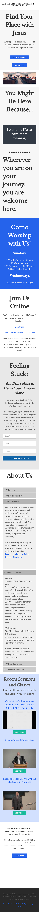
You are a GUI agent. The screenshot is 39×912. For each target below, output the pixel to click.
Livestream (19, 327)
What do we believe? (15, 496)
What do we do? (13, 501)
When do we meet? (14, 572)
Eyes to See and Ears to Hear (19, 740)
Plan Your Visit (19, 57)
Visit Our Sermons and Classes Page (19, 333)
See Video (19, 732)
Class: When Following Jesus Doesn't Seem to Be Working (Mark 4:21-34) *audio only (19, 704)
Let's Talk (20, 856)
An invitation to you (15, 669)
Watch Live (19, 65)
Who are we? (11, 490)
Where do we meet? (14, 664)
